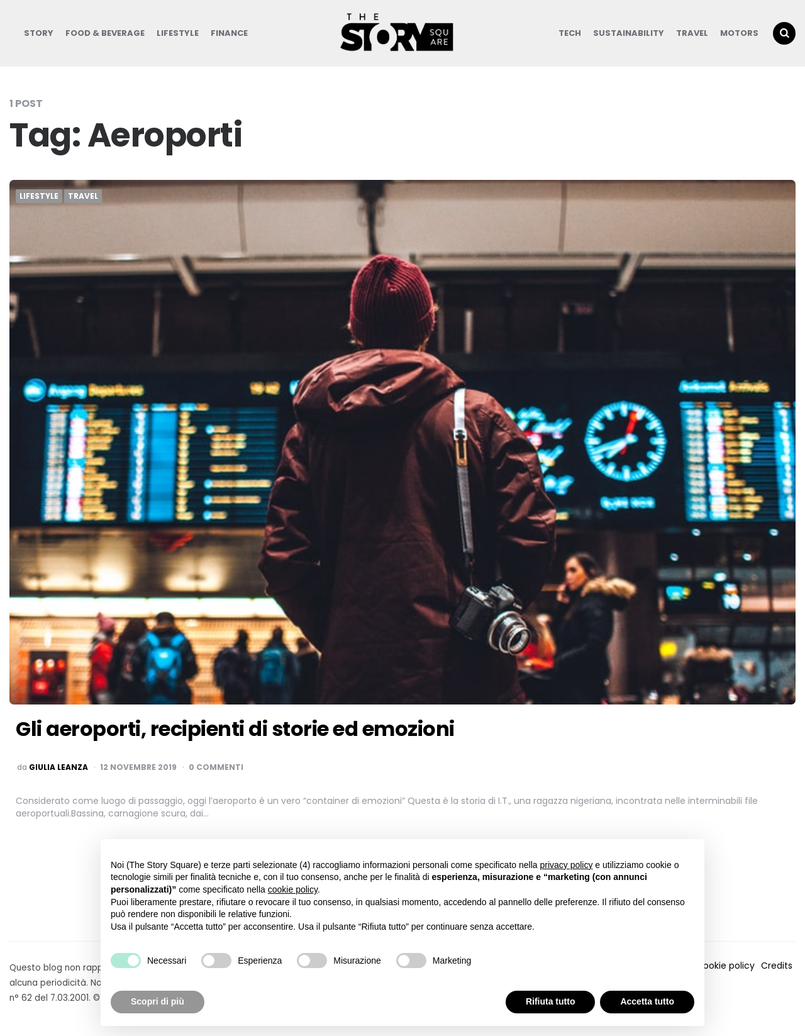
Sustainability (628, 33)
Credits (776, 965)
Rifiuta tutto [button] (550, 1001)
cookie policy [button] (293, 889)
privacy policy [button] (566, 865)
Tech (569, 33)
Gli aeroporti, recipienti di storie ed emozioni (235, 729)
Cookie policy (725, 965)
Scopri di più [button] (157, 1001)
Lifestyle (178, 33)
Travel (692, 33)
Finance (229, 33)
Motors (739, 33)
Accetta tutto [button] (647, 1001)
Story (38, 33)
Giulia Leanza (58, 767)
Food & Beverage (105, 33)
